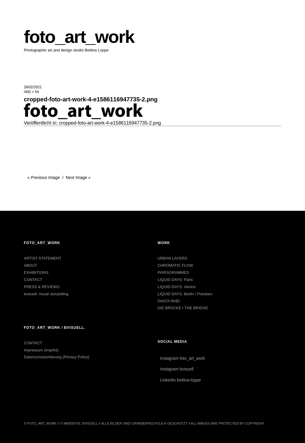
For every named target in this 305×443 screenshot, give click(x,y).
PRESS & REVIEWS (42, 287)
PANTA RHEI (169, 301)
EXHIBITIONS (36, 272)
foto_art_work (79, 37)
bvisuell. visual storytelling (46, 294)
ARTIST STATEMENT (42, 258)
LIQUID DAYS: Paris (175, 279)
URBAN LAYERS (172, 258)
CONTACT (33, 279)
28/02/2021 (33, 87)
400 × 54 (32, 92)
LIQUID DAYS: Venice (177, 287)
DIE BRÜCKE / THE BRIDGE (183, 308)
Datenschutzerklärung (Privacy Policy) (56, 357)
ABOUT (30, 265)
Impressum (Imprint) (41, 350)
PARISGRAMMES (173, 272)
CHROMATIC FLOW (175, 265)
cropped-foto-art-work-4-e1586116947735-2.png (110, 122)
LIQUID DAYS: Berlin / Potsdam (185, 294)
